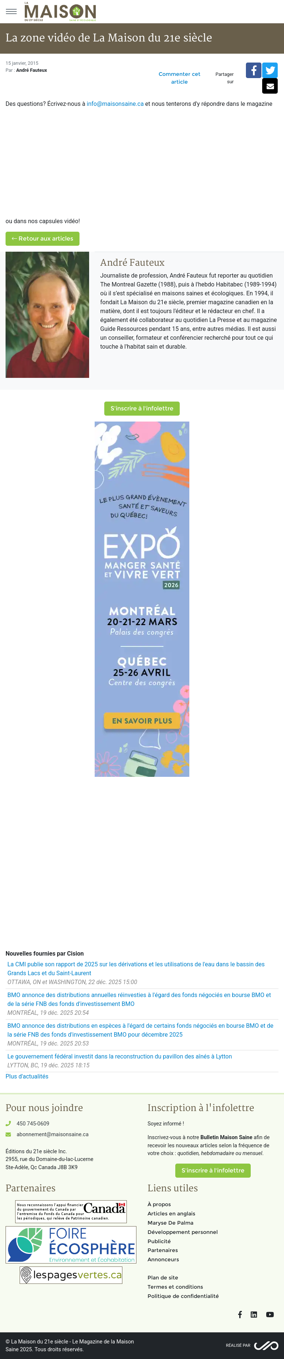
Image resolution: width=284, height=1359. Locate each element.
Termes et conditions (175, 1287)
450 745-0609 (33, 1124)
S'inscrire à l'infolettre (142, 408)
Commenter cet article (179, 78)
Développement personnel (183, 1232)
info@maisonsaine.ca (115, 103)
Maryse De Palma (170, 1222)
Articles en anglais (171, 1213)
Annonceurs (163, 1259)
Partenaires (163, 1250)
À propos (159, 1204)
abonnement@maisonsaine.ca (52, 1134)
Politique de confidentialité (183, 1296)
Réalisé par (238, 1345)
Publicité (159, 1241)
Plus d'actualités (27, 1076)
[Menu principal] (11, 11)
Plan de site (163, 1277)
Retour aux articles (42, 238)
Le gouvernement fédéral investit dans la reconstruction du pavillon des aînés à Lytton (119, 1056)
